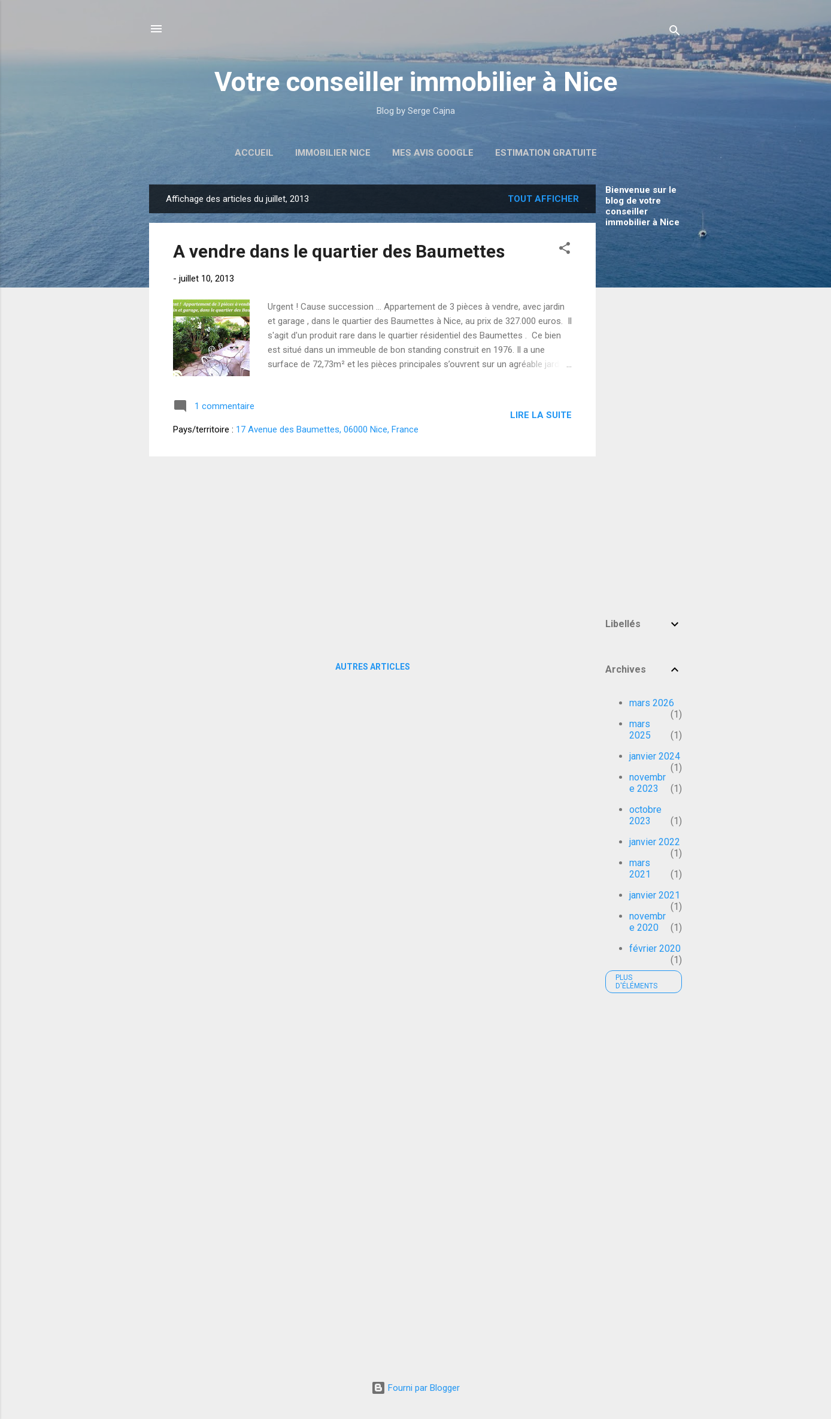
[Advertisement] (643, 417)
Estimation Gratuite (546, 152)
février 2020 (655, 948)
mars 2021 (640, 868)
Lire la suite (541, 415)
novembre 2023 (647, 782)
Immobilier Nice (333, 152)
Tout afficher (543, 198)
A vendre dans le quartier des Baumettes (339, 251)
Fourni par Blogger (415, 1387)
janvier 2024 (654, 756)
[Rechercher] (675, 32)
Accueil (254, 152)
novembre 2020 (647, 921)
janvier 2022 (654, 842)
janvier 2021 (654, 895)
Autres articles (372, 666)
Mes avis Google (433, 152)
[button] (564, 250)
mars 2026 (651, 703)
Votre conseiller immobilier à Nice (415, 82)
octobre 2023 (645, 815)
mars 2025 (640, 729)
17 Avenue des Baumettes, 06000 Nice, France (327, 429)
